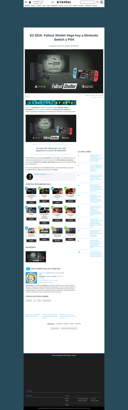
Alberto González (90, 95)
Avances (61, 5)
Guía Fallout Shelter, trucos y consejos (48, 280)
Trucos (66, 5)
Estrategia (41, 278)
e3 (34, 300)
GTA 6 (41, 3)
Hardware (81, 5)
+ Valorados (59, 323)
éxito (28, 107)
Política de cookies (95, 400)
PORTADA (27, 5)
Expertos (66, 323)
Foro (70, 5)
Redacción (67, 398)
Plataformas (88, 5)
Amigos (72, 323)
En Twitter (78, 323)
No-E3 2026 (36, 3)
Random (75, 5)
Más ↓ (53, 2)
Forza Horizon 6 (37, 1)
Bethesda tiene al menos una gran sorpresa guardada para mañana (49, 316)
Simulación (60, 276)
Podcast (94, 5)
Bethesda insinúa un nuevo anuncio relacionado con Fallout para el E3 (68, 316)
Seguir (28, 268)
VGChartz (67, 404)
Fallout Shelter (40, 109)
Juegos (49, 5)
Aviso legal (93, 398)
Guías (43, 5)
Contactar (67, 400)
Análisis (39, 5)
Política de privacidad (82, 400)
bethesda (29, 300)
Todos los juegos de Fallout (46, 282)
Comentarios (50, 324)
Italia (42, 1)
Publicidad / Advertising (83, 398)
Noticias (33, 5)
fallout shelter (47, 300)
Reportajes (54, 5)
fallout (39, 300)
